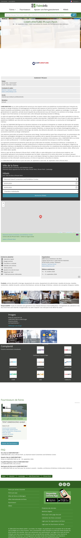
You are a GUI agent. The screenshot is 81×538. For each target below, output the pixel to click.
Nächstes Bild (25, 410)
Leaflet (60, 232)
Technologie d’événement (10, 429)
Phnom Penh (47, 476)
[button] (40, 217)
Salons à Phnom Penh (9, 239)
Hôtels (65, 9)
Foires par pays (12, 493)
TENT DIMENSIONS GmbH (13, 422)
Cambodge (21, 476)
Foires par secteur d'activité (16, 489)
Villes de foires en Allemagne (17, 496)
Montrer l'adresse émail (9, 90)
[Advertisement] (40, 38)
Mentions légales (47, 511)
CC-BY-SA (78, 232)
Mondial (11, 476)
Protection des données (49, 508)
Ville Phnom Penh (34, 476)
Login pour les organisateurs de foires (53, 521)
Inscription (12, 1)
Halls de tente (6, 432)
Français (76, 1)
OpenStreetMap (69, 232)
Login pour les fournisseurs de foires (53, 524)
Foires (12, 9)
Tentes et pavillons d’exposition (11, 431)
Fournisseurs (25, 9)
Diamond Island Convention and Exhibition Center (18, 235)
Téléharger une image (15, 326)
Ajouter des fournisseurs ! (10, 443)
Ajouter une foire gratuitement (46, 9)
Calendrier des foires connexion (51, 518)
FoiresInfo (41, 5)
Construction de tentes (9, 428)
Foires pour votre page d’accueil (51, 514)
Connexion (4, 1)
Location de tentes (7, 434)
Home (3, 476)
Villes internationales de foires (17, 499)
